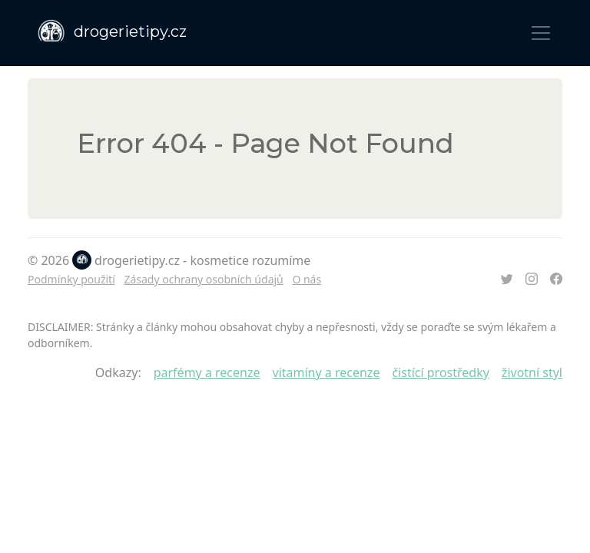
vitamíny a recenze (326, 372)
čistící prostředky (440, 372)
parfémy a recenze (207, 372)
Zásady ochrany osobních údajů (203, 279)
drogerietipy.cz (107, 33)
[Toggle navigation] (540, 33)
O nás (306, 279)
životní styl (532, 372)
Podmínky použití (71, 279)
